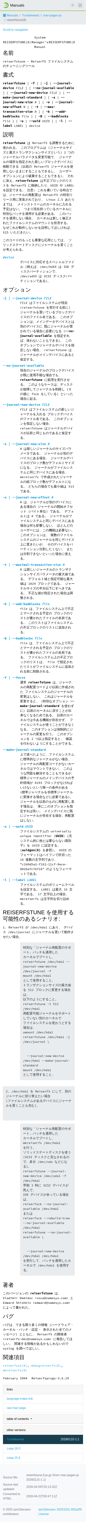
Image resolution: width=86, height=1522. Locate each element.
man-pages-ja (52, 15)
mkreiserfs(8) (15, 1370)
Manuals (10, 15)
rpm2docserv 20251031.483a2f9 (60, 1509)
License (43, 1514)
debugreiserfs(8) (46, 1366)
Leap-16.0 (13, 1448)
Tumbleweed (30, 15)
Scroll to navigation (15, 29)
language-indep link (20, 1398)
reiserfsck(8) (15, 1366)
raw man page (16, 1408)
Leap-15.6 (13, 1457)
